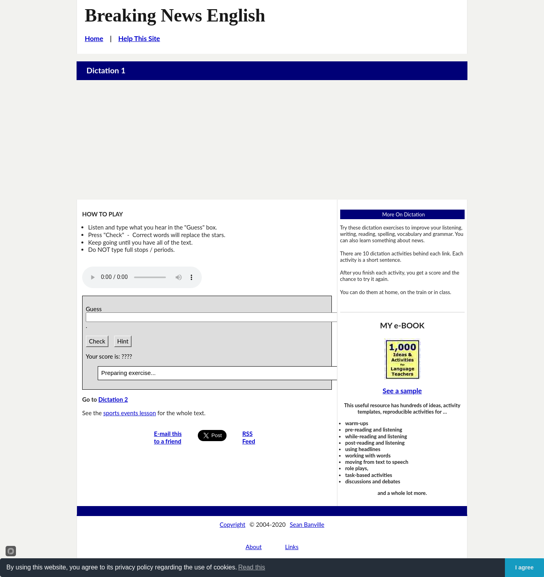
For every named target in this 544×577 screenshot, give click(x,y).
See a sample (402, 391)
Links (292, 546)
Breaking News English (175, 15)
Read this (251, 567)
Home (94, 38)
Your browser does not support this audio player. (142, 277)
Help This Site (139, 38)
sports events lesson (129, 412)
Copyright (232, 524)
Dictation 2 (113, 399)
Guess (95, 308)
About (254, 546)
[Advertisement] (272, 140)
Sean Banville (307, 524)
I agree (524, 567)
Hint (122, 341)
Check (97, 341)
